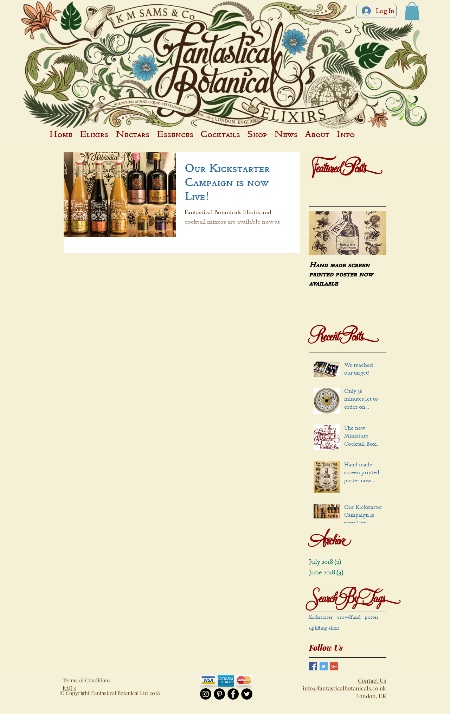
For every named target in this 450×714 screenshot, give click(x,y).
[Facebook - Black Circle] (233, 694)
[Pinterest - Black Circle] (219, 694)
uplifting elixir (324, 628)
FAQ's (69, 687)
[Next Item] (375, 233)
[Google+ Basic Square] (334, 666)
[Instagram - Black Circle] (205, 694)
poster (372, 617)
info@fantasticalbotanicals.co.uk (344, 688)
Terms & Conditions (87, 680)
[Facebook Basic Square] (313, 666)
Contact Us (372, 680)
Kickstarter (321, 617)
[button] (412, 11)
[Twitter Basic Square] (324, 666)
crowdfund (349, 617)
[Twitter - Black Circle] (246, 694)
